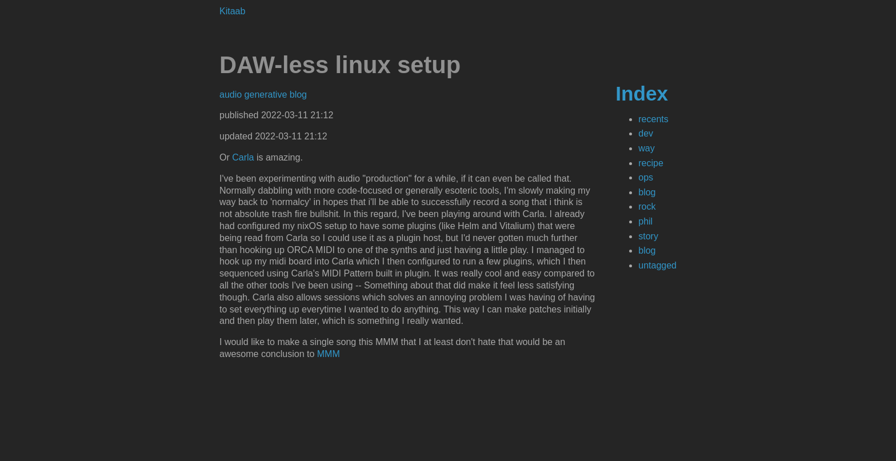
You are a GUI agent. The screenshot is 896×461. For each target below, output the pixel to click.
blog (646, 192)
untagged (657, 265)
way (646, 148)
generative (267, 94)
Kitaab (232, 11)
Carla (243, 157)
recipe (650, 163)
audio (232, 94)
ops (645, 177)
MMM (328, 354)
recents (653, 119)
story (648, 236)
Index (641, 93)
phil (645, 221)
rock (646, 206)
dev (645, 133)
